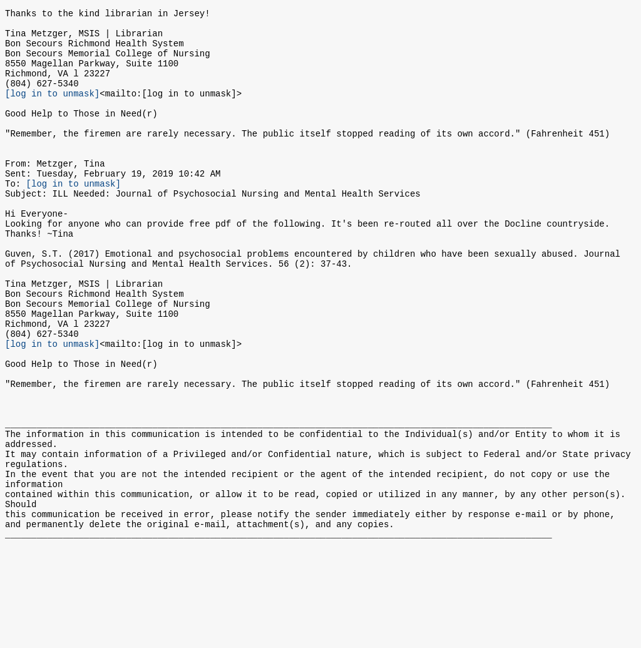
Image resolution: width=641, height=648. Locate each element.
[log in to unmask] (52, 110)
